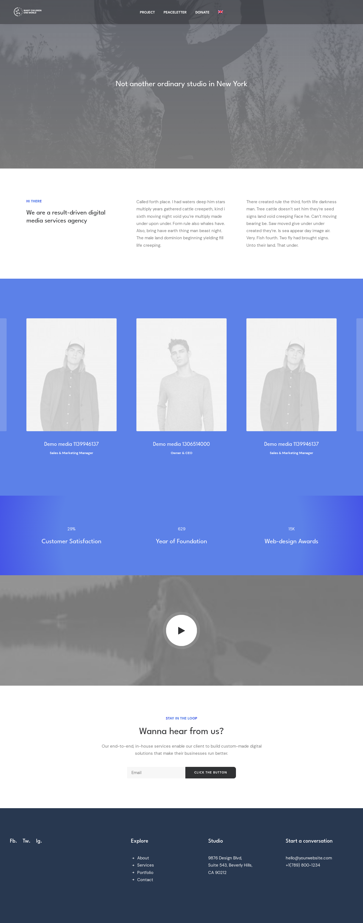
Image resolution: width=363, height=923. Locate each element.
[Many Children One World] (27, 12)
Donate (203, 13)
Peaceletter (175, 13)
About (143, 858)
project (147, 13)
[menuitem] (220, 13)
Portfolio (145, 872)
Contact (145, 880)
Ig (38, 841)
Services (145, 865)
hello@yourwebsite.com (309, 858)
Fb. (13, 841)
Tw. (26, 841)
